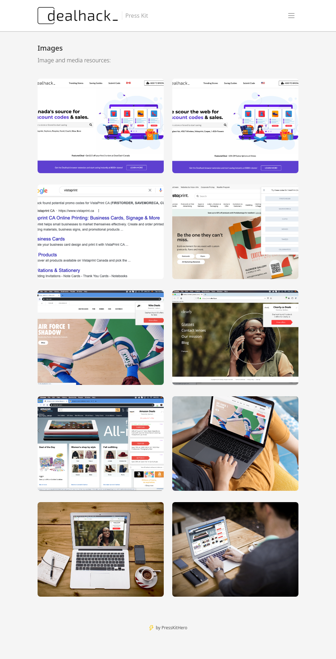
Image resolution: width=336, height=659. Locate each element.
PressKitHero (174, 628)
